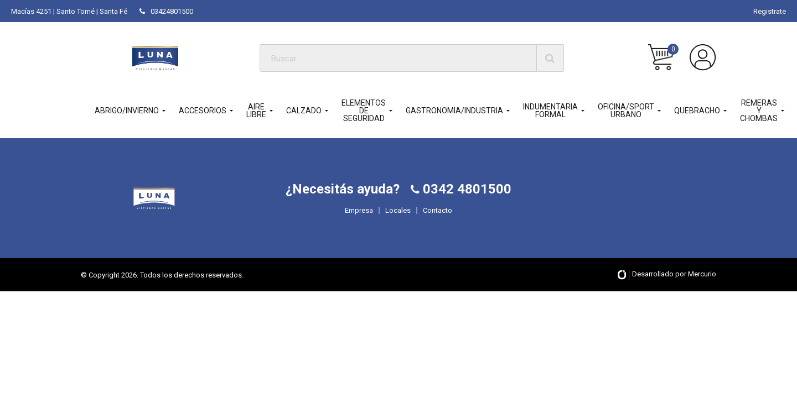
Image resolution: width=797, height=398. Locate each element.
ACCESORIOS (202, 110)
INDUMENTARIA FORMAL (550, 110)
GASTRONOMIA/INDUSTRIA (454, 110)
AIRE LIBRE (256, 110)
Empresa (359, 230)
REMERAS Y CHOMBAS (759, 110)
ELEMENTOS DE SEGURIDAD (363, 110)
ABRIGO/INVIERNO (127, 110)
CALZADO (304, 110)
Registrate (769, 11)
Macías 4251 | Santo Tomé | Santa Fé (69, 11)
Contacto (437, 230)
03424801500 (166, 11)
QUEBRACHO (697, 110)
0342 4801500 (465, 209)
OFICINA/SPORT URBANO (626, 110)
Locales (398, 230)
